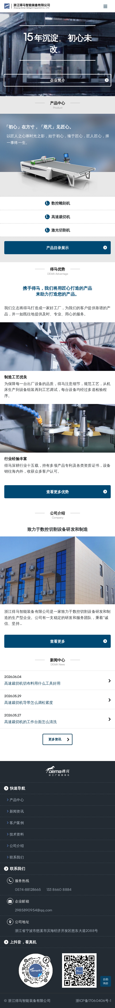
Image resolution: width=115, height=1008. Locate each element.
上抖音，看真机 (23, 942)
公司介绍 (17, 846)
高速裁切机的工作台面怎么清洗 (30, 721)
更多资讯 (54, 739)
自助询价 (105, 981)
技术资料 (17, 834)
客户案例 (17, 823)
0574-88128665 (28, 889)
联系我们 (17, 857)
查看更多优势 (57, 491)
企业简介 (57, 80)
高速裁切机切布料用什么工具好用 (32, 683)
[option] (57, 48)
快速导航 (17, 788)
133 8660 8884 (59, 889)
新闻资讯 (17, 811)
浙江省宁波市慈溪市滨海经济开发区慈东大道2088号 (56, 930)
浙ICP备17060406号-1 (93, 1000)
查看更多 (57, 641)
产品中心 (17, 800)
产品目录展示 (57, 247)
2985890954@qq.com (33, 910)
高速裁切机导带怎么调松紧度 (28, 702)
